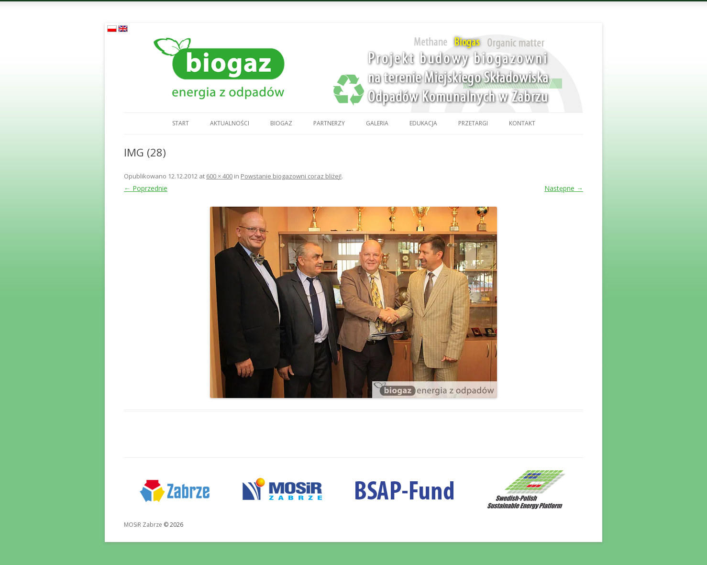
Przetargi (473, 123)
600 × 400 (219, 176)
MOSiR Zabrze (143, 525)
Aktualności (229, 123)
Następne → (563, 188)
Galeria (377, 123)
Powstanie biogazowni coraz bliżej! (291, 176)
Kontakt (522, 123)
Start (180, 123)
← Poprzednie (145, 188)
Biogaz (281, 123)
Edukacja (423, 123)
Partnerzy (329, 123)
